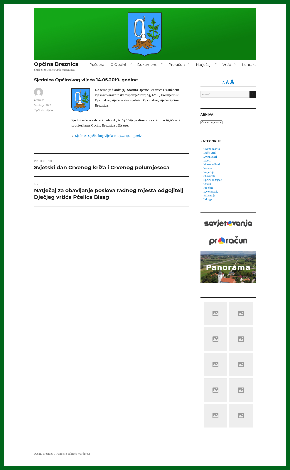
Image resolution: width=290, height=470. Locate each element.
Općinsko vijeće (43, 110)
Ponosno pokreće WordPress (73, 453)
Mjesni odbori (211, 164)
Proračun (177, 64)
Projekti (208, 187)
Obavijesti (209, 176)
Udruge (207, 199)
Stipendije (209, 195)
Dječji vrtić (209, 152)
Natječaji (203, 64)
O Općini (118, 64)
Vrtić (226, 64)
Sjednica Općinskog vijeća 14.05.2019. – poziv (108, 136)
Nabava (207, 168)
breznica (39, 99)
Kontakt (249, 64)
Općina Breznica (56, 64)
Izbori (206, 160)
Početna (97, 64)
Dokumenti (147, 64)
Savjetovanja (210, 191)
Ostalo (207, 184)
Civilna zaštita (211, 149)
